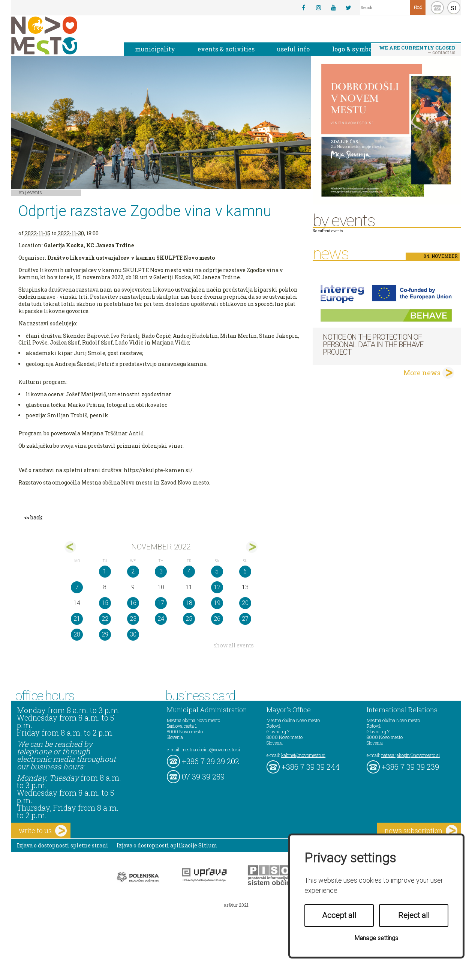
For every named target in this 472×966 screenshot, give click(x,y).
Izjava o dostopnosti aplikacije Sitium (167, 845)
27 (245, 618)
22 (105, 618)
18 (189, 602)
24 (160, 618)
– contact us (417, 50)
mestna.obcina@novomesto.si (210, 749)
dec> (252, 547)
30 (133, 634)
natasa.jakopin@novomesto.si (410, 755)
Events (34, 192)
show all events (233, 645)
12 (217, 587)
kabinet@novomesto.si (303, 755)
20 (245, 602)
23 (133, 618)
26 (217, 618)
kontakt (437, 7)
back (36, 517)
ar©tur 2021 (236, 905)
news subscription (421, 831)
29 (105, 634)
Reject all (414, 915)
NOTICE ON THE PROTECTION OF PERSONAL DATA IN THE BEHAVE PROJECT (373, 345)
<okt (70, 547)
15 (105, 602)
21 (76, 618)
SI (454, 8)
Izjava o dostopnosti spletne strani (62, 845)
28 (76, 634)
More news (422, 372)
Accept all (339, 915)
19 (217, 602)
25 (189, 618)
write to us (43, 831)
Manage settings (376, 938)
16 (133, 602)
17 (160, 602)
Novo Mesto (61, 35)
